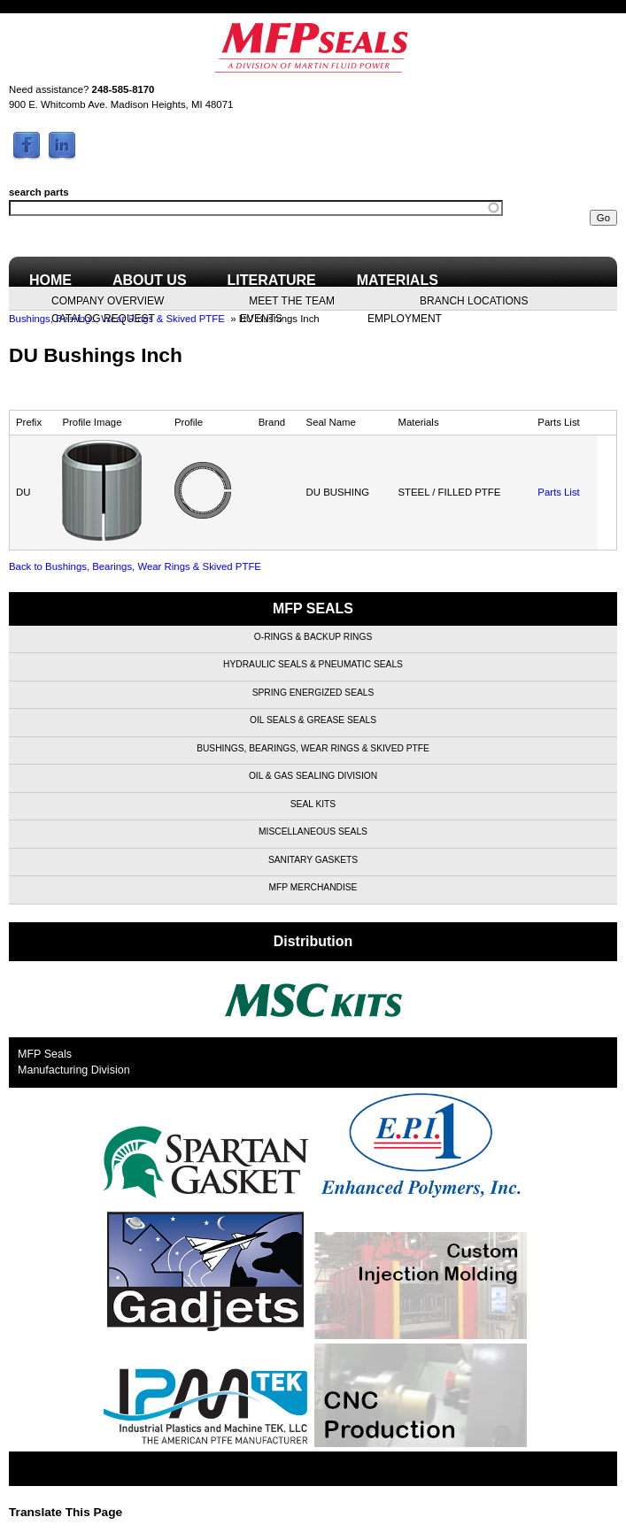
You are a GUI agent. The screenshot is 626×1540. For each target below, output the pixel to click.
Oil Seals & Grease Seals (313, 720)
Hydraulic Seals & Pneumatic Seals (313, 664)
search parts (39, 192)
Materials (397, 280)
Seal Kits (313, 804)
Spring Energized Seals (313, 692)
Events (261, 317)
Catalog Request (103, 317)
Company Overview (107, 300)
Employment (404, 317)
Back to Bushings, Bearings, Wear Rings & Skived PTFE (135, 566)
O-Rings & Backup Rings (313, 637)
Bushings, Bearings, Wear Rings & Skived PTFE (313, 748)
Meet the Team (292, 300)
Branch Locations (474, 300)
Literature (272, 280)
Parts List (558, 492)
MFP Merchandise (313, 887)
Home (50, 280)
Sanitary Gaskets (313, 860)
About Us (149, 280)
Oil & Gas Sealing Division (313, 776)
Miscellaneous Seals (313, 831)
